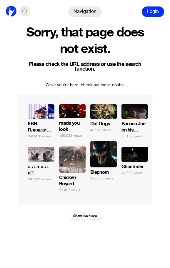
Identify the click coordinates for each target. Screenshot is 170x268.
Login (153, 11)
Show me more (85, 216)
